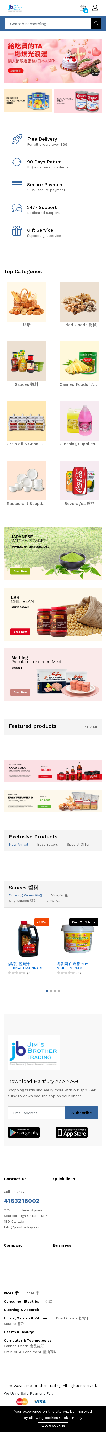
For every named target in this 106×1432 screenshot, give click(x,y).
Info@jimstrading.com (23, 1227)
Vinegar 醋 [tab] (60, 895)
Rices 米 (32, 1293)
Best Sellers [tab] (47, 844)
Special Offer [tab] (78, 844)
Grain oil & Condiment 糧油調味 (30, 1352)
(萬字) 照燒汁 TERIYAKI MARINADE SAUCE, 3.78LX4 (26, 966)
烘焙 (48, 1301)
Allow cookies (53, 1425)
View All (90, 727)
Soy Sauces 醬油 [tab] (23, 901)
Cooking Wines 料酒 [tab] (25, 895)
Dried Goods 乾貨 (71, 1318)
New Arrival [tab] (18, 844)
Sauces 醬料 (14, 1324)
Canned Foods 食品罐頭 (24, 1346)
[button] (47, 991)
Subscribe (81, 1112)
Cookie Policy (70, 1418)
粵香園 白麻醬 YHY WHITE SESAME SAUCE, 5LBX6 (72, 966)
